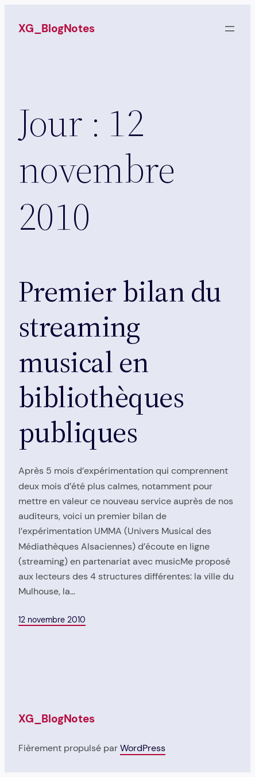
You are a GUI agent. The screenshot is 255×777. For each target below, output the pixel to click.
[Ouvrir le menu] (230, 29)
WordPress (142, 748)
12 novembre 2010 (52, 619)
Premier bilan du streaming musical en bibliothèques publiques (119, 362)
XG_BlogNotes (56, 28)
